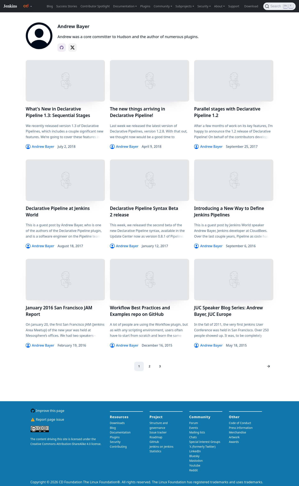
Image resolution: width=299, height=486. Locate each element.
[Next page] (268, 366)
